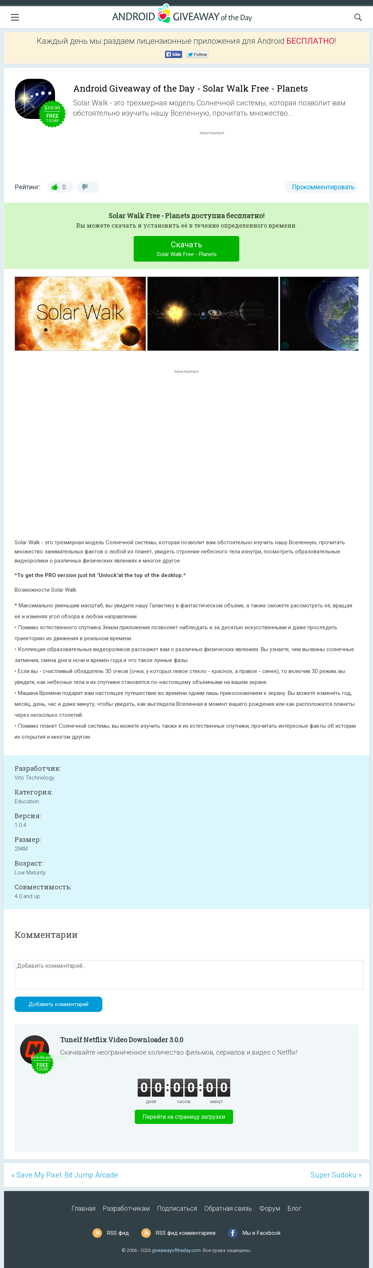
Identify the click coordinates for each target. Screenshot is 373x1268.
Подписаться (177, 1208)
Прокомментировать (323, 187)
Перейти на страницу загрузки (183, 1116)
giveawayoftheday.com (176, 1250)
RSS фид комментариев (186, 1233)
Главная (83, 1208)
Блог (294, 1208)
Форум (269, 1208)
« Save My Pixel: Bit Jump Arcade (64, 1175)
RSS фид (118, 1233)
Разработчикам (126, 1208)
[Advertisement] (215, 154)
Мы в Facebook (261, 1233)
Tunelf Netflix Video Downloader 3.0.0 (121, 1039)
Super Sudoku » (336, 1175)
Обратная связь (228, 1208)
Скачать (186, 249)
